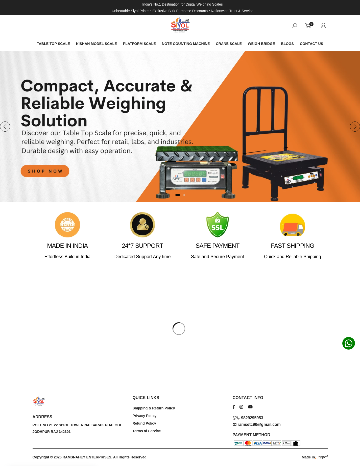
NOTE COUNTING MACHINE (186, 44)
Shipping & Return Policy (154, 408)
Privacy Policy (145, 416)
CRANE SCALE (229, 44)
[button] (177, 195)
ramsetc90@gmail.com (257, 424)
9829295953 (248, 418)
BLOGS (287, 44)
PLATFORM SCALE (139, 44)
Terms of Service (147, 431)
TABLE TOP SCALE (53, 44)
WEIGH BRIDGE (261, 44)
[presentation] (5, 126)
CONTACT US (311, 44)
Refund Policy (144, 423)
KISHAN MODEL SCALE (96, 44)
